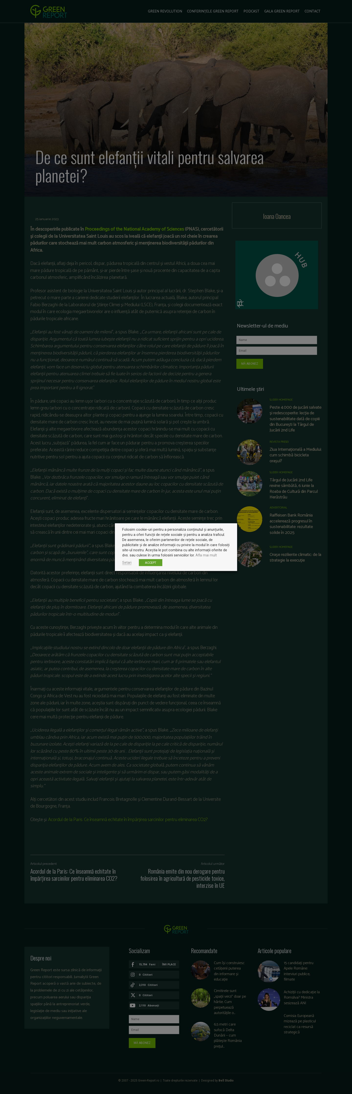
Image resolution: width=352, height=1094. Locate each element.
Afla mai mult (206, 555)
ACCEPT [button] (150, 562)
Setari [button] (127, 562)
